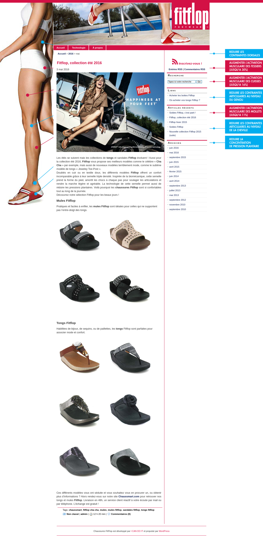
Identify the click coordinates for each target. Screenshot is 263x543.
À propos (98, 47)
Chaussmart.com (129, 496)
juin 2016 (174, 148)
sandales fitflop (131, 510)
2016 (70, 53)
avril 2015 (174, 167)
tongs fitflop (148, 510)
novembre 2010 (177, 204)
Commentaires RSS (194, 69)
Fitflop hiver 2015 (178, 122)
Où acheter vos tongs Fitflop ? (184, 100)
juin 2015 (174, 162)
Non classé (73, 514)
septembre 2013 (177, 185)
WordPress (164, 531)
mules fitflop (115, 510)
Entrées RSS (175, 69)
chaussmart (75, 510)
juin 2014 (174, 176)
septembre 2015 (177, 157)
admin (84, 514)
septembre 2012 (177, 200)
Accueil (61, 47)
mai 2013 (174, 195)
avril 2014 (174, 181)
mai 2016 (174, 152)
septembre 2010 (177, 209)
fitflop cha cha (91, 510)
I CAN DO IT (137, 531)
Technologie (78, 47)
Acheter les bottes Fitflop (182, 95)
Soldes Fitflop (176, 127)
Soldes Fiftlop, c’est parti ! (182, 112)
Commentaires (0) (121, 514)
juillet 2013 (174, 190)
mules (103, 510)
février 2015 (175, 171)
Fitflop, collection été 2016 (79, 63)
